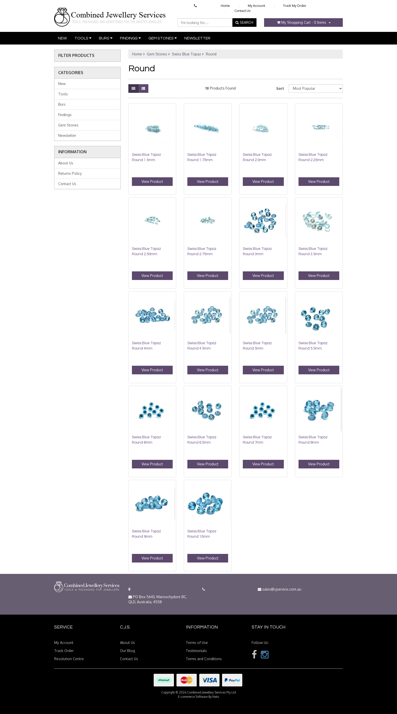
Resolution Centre (69, 659)
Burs (105, 38)
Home (225, 6)
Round (211, 54)
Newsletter (197, 38)
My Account (256, 6)
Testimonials (196, 650)
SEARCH (244, 22)
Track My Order (294, 6)
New (62, 38)
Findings (130, 38)
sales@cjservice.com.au (279, 589)
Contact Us (242, 11)
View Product (152, 181)
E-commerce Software (193, 697)
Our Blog (127, 650)
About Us (65, 163)
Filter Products (76, 55)
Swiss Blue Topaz (186, 54)
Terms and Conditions (204, 659)
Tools (82, 38)
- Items (301, 22)
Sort (280, 88)
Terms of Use (197, 642)
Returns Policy (70, 173)
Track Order (64, 650)
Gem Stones (162, 38)
